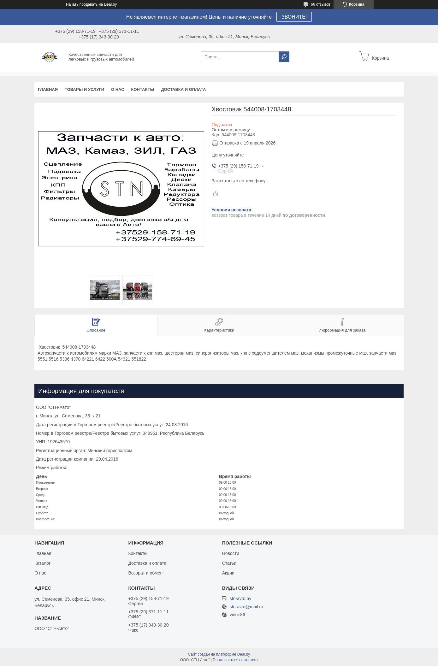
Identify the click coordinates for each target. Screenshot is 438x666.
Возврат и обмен (145, 572)
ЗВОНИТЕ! (294, 17)
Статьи (229, 563)
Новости (230, 553)
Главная (48, 89)
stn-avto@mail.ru (246, 606)
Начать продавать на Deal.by (91, 4)
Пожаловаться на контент (235, 660)
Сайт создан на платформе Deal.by (219, 654)
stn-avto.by (240, 598)
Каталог (42, 563)
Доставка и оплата (183, 89)
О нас (117, 89)
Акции (228, 572)
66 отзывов (320, 4)
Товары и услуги (84, 89)
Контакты (142, 89)
